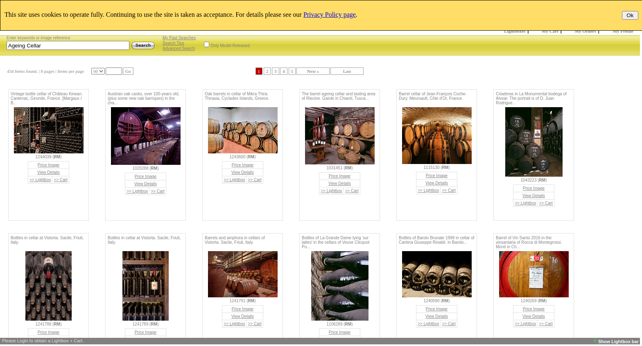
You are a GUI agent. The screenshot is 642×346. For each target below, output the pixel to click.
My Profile (623, 31)
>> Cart (60, 179)
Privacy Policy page (329, 14)
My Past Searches (179, 38)
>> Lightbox (40, 179)
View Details (48, 172)
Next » (313, 71)
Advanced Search (179, 48)
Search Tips (173, 43)
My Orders (585, 31)
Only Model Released (230, 45)
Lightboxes (514, 31)
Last (347, 71)
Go (128, 71)
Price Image (48, 165)
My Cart (550, 31)
